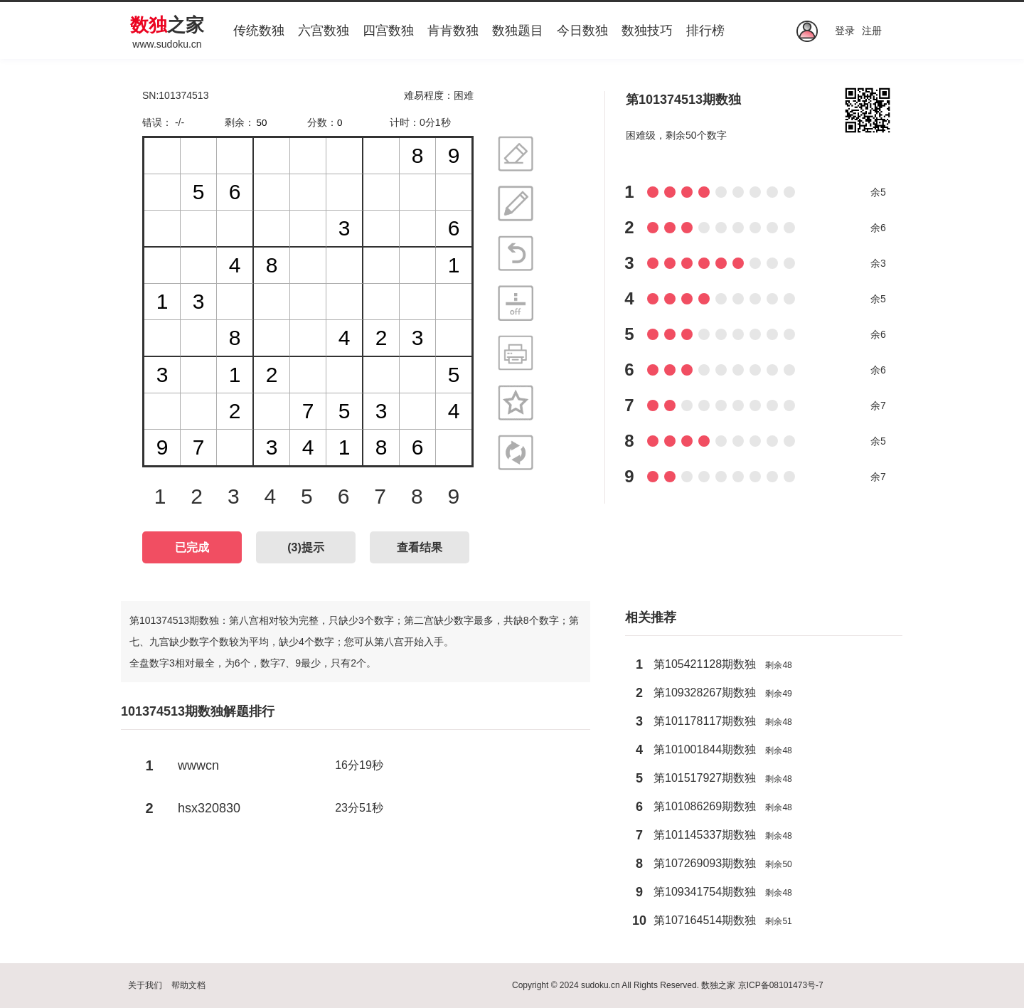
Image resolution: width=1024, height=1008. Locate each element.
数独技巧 (647, 30)
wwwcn (198, 765)
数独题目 (517, 30)
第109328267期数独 (705, 692)
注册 (872, 30)
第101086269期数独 (705, 806)
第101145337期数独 (705, 835)
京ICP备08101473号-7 (780, 985)
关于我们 (145, 985)
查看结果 (419, 547)
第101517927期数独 (705, 778)
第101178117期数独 (705, 721)
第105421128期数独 (705, 664)
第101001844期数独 (705, 749)
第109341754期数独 (705, 892)
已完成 (192, 547)
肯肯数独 (453, 30)
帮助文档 (188, 985)
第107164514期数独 (705, 920)
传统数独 (258, 30)
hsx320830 (209, 808)
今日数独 (582, 30)
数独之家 (718, 985)
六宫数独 (323, 30)
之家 (167, 25)
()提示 (305, 547)
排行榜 (705, 30)
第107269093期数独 (705, 863)
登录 (845, 30)
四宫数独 (388, 30)
